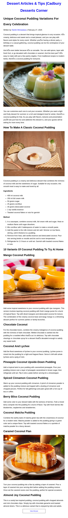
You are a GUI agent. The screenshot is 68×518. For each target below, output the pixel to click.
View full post (34, 511)
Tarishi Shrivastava (19, 30)
